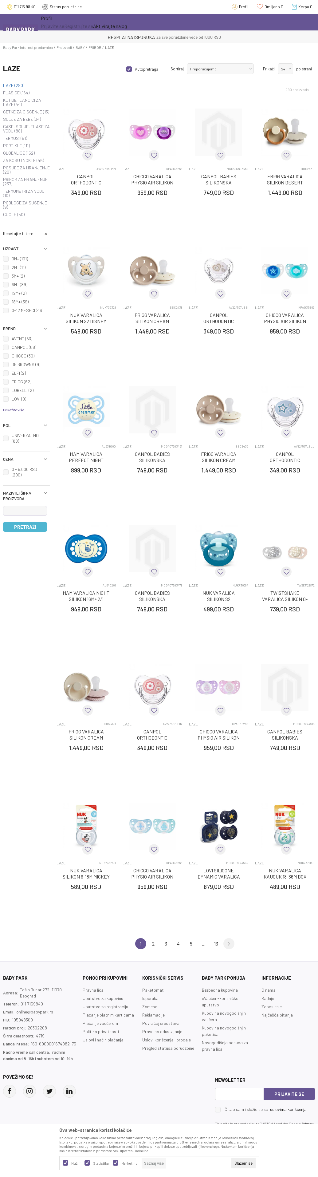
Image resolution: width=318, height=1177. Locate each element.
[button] (26, 233)
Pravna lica (93, 990)
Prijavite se (289, 1094)
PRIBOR (94, 47)
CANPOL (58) (24, 347)
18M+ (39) (20, 301)
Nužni (75, 1163)
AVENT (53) (22, 338)
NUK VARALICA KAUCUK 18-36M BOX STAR (285, 876)
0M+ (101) (20, 258)
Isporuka (150, 998)
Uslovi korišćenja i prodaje (166, 1039)
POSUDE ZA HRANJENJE (26, 170)
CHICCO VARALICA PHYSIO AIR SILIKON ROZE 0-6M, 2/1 (219, 738)
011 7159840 (32, 1003)
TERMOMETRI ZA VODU (24, 193)
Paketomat (153, 990)
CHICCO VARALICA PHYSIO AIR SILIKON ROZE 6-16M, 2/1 (152, 182)
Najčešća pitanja (277, 1014)
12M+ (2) (19, 293)
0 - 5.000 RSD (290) (24, 472)
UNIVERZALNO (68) (25, 438)
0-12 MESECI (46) (27, 310)
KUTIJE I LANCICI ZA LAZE (22, 102)
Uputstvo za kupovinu (103, 998)
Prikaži (269, 68)
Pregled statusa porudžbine (168, 1048)
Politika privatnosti (101, 1031)
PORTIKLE (16, 146)
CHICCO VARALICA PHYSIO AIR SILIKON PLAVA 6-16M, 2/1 (285, 321)
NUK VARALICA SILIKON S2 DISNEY (86, 318)
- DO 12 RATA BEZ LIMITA (191, 37)
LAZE (13, 85)
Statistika (101, 1163)
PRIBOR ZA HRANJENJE (25, 181)
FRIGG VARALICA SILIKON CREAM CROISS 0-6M (152, 321)
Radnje (267, 998)
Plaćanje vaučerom (100, 1023)
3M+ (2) (18, 275)
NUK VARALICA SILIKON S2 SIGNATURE (218, 599)
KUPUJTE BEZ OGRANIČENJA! (138, 37)
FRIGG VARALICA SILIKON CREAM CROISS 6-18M (218, 460)
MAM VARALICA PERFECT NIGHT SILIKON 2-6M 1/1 (86, 460)
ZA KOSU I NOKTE (23, 160)
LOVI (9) (19, 398)
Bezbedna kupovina (220, 990)
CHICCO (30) (23, 355)
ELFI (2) (19, 373)
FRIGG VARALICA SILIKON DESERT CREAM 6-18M (285, 182)
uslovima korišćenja (288, 1109)
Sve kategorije (61, 22)
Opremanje (148, 22)
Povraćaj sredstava (160, 1023)
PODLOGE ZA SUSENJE (25, 205)
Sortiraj (177, 68)
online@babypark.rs (34, 1011)
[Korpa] (303, 7)
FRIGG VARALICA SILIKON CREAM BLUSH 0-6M (86, 738)
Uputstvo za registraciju (105, 1006)
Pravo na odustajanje (162, 1031)
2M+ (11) (19, 267)
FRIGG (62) (21, 381)
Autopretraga (146, 69)
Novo (121, 22)
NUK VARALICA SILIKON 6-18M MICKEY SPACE (86, 876)
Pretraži (25, 527)
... (204, 943)
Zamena (149, 1006)
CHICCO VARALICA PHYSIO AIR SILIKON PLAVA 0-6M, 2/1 (152, 876)
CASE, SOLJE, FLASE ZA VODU (26, 128)
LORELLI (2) (22, 390)
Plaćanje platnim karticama (108, 1014)
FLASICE (16, 93)
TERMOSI (15, 138)
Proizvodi (64, 47)
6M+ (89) (19, 284)
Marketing (129, 1163)
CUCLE (14, 214)
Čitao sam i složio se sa (266, 1109)
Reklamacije (153, 1014)
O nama (268, 990)
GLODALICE (19, 153)
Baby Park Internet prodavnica (28, 47)
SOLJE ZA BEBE (22, 119)
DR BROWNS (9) (26, 364)
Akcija (94, 22)
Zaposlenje (271, 1006)
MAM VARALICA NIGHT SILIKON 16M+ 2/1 (86, 596)
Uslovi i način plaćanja (103, 1039)
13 (216, 943)
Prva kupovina (186, 22)
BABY (80, 47)
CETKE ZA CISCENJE (26, 112)
